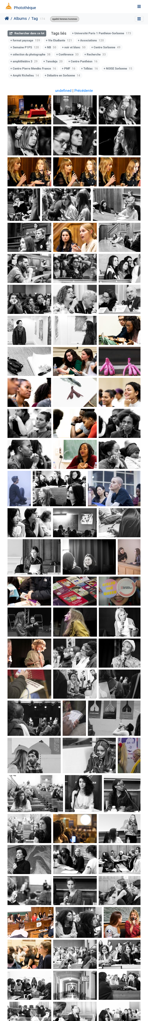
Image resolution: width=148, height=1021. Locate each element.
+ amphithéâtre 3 (24, 61)
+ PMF (68, 68)
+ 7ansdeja (53, 61)
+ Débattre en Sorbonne (62, 75)
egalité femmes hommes (64, 19)
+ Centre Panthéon (83, 61)
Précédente (83, 90)
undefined (63, 90)
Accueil (7, 18)
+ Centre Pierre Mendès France (33, 68)
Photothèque (25, 7)
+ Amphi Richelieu (24, 75)
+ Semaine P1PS (24, 47)
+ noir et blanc (74, 47)
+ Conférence (67, 54)
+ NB (50, 47)
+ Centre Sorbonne (105, 47)
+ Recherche (95, 54)
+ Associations (91, 40)
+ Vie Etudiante (59, 40)
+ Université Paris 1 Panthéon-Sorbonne (101, 33)
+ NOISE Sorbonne (118, 68)
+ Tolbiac (89, 68)
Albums (20, 18)
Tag (34, 18)
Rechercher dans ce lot (26, 33)
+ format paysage (25, 40)
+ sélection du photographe (30, 54)
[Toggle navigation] (139, 6)
